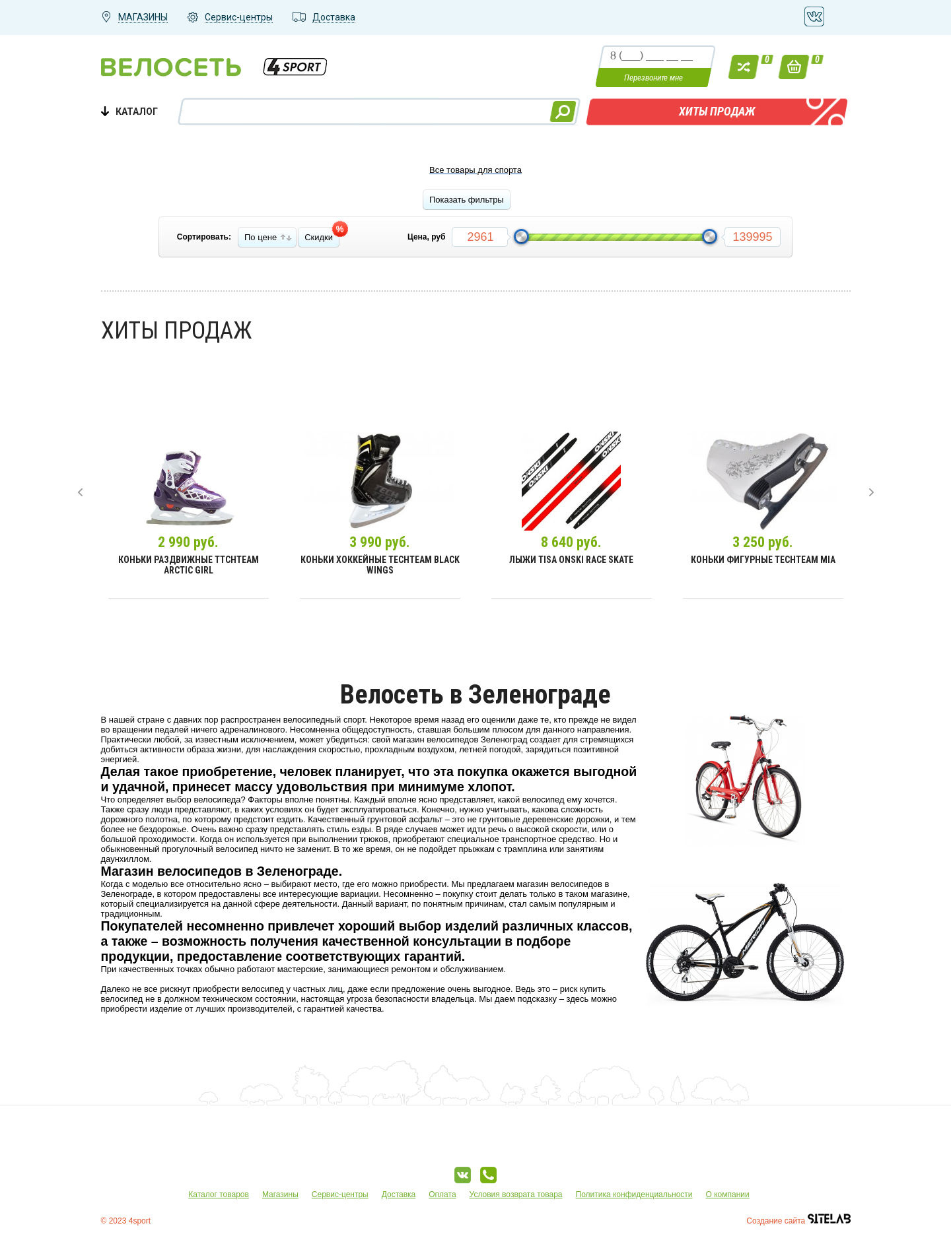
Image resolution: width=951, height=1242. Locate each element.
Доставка (399, 1194)
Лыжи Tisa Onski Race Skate (571, 559)
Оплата (442, 1194)
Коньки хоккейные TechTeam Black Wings (380, 564)
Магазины (280, 1194)
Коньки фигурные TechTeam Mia (763, 559)
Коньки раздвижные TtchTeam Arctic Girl (188, 564)
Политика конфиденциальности (634, 1194)
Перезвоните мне (653, 77)
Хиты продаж (717, 111)
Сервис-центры (340, 1194)
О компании (728, 1194)
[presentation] (80, 492)
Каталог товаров (218, 1194)
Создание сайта (798, 1221)
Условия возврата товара (516, 1194)
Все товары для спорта (475, 170)
